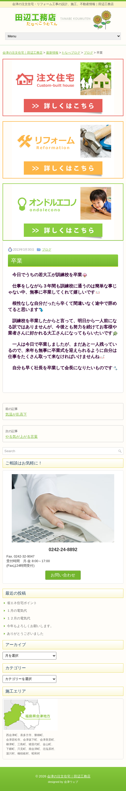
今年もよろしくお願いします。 (30, 626)
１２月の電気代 (18, 618)
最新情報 (52, 52)
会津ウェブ (71, 781)
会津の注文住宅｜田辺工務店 (23, 52)
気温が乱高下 (16, 414)
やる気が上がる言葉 (21, 437)
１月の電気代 (17, 610)
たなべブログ (71, 52)
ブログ (88, 52)
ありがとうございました (25, 634)
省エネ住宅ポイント (22, 603)
